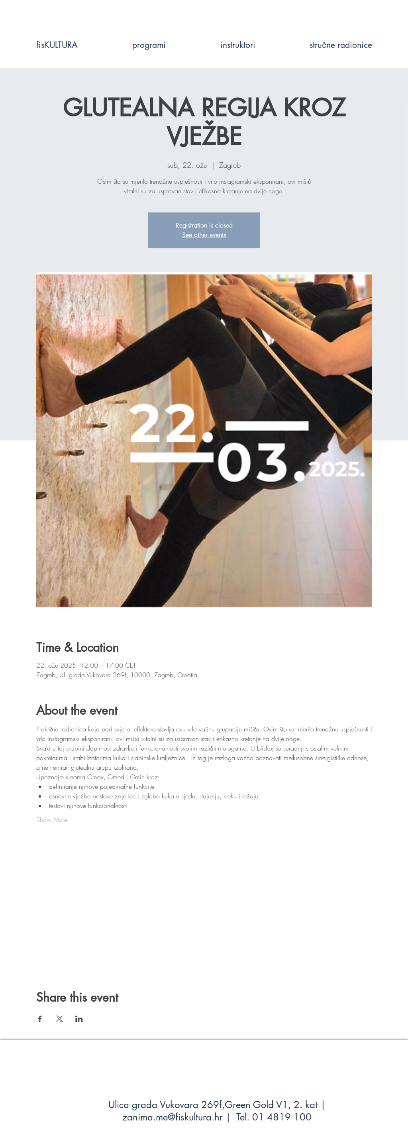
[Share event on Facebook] (40, 1019)
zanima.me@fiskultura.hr (172, 1117)
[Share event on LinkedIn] (79, 1019)
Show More (51, 819)
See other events (204, 235)
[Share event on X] (59, 1019)
